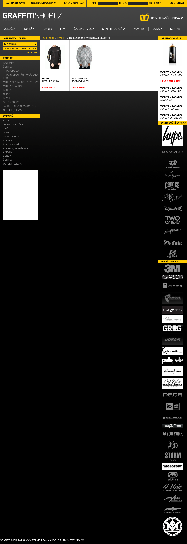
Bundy (7, 90)
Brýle (6, 98)
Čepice (7, 94)
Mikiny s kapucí (12, 86)
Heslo (123, 3)
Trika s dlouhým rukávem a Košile (20, 76)
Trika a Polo (11, 71)
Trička (7, 128)
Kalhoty (8, 63)
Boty (6, 120)
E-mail (93, 3)
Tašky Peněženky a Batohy (20, 106)
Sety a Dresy (11, 102)
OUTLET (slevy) (12, 110)
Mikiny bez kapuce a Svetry (20, 82)
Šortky (7, 67)
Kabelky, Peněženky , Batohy (16, 150)
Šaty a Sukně (11, 144)
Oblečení (49, 38)
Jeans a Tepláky (13, 124)
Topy (6, 132)
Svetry (7, 140)
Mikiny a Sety (11, 136)
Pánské (61, 38)
